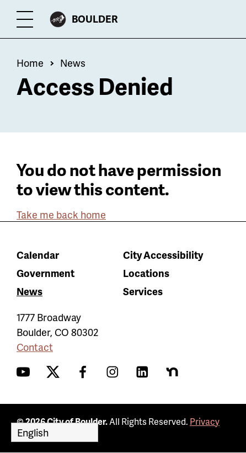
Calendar (38, 255)
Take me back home (61, 214)
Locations (146, 273)
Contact (35, 347)
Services (143, 291)
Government (45, 273)
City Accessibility (163, 255)
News (72, 63)
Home (30, 63)
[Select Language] (54, 432)
